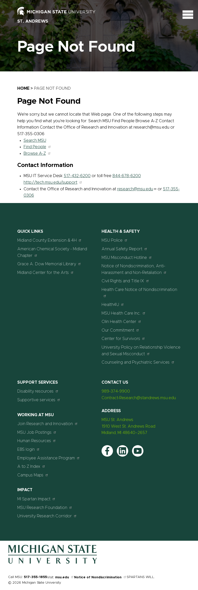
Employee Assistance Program (48, 458)
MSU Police (115, 240)
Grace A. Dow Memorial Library (49, 264)
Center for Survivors (123, 338)
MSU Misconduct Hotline (127, 257)
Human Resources (36, 441)
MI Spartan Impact (36, 499)
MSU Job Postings (37, 432)
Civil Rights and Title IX (125, 281)
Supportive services (38, 400)
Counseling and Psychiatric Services (138, 362)
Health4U (113, 304)
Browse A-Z (37, 153)
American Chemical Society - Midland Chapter (52, 252)
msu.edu (64, 577)
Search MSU (35, 140)
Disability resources (38, 391)
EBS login (28, 449)
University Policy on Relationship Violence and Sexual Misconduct (141, 350)
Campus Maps (32, 475)
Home (23, 88)
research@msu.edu (137, 189)
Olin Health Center (121, 321)
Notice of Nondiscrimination (100, 577)
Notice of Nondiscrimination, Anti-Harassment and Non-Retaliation (134, 269)
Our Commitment (120, 330)
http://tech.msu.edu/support (53, 182)
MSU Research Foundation (44, 507)
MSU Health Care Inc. (124, 313)
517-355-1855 (35, 577)
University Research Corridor (47, 516)
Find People (37, 147)
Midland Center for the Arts (45, 272)
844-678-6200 (126, 176)
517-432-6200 (77, 176)
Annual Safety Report (124, 249)
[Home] (52, 563)
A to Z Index (31, 466)
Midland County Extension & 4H (49, 240)
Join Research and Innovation (47, 424)
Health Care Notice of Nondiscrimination (139, 293)
